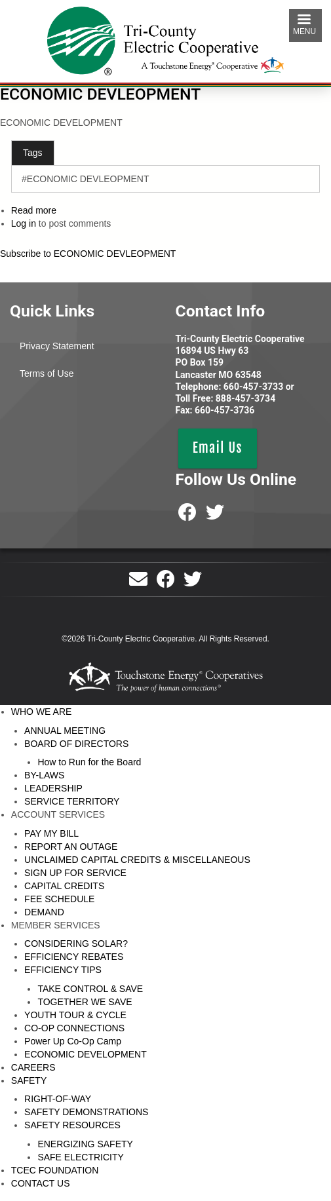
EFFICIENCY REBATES (73, 956)
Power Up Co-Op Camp (72, 1041)
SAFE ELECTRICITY (80, 1157)
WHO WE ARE (41, 711)
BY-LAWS (44, 775)
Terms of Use (46, 373)
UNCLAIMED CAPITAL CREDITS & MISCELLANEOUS (137, 859)
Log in (23, 223)
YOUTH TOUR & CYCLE (75, 1015)
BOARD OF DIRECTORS (76, 743)
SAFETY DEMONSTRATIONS (86, 1112)
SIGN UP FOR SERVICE (75, 872)
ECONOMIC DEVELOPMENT (85, 1054)
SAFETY (29, 1080)
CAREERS (33, 1067)
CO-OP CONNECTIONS (74, 1028)
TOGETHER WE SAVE (84, 1002)
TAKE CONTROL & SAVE (90, 988)
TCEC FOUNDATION (55, 1170)
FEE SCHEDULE (59, 899)
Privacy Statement (57, 346)
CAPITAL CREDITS (64, 886)
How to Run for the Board (89, 762)
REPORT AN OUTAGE (70, 846)
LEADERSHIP (53, 788)
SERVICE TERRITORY (71, 801)
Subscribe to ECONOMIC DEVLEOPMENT (88, 253)
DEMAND (44, 912)
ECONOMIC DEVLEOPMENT (100, 94)
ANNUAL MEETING (65, 730)
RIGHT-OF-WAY (57, 1099)
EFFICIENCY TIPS (63, 969)
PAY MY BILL (51, 833)
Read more (33, 210)
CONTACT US (40, 1183)
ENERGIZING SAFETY (84, 1144)
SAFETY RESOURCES (72, 1125)
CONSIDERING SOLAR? (76, 943)
